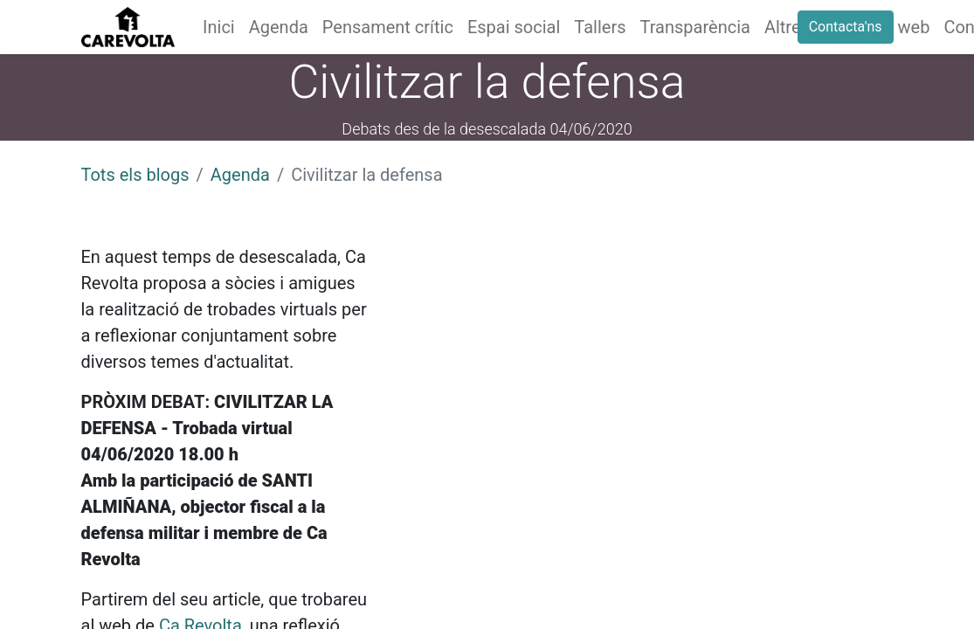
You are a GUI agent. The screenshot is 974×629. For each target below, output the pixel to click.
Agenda (240, 174)
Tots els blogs (135, 174)
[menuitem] (219, 27)
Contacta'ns (845, 26)
